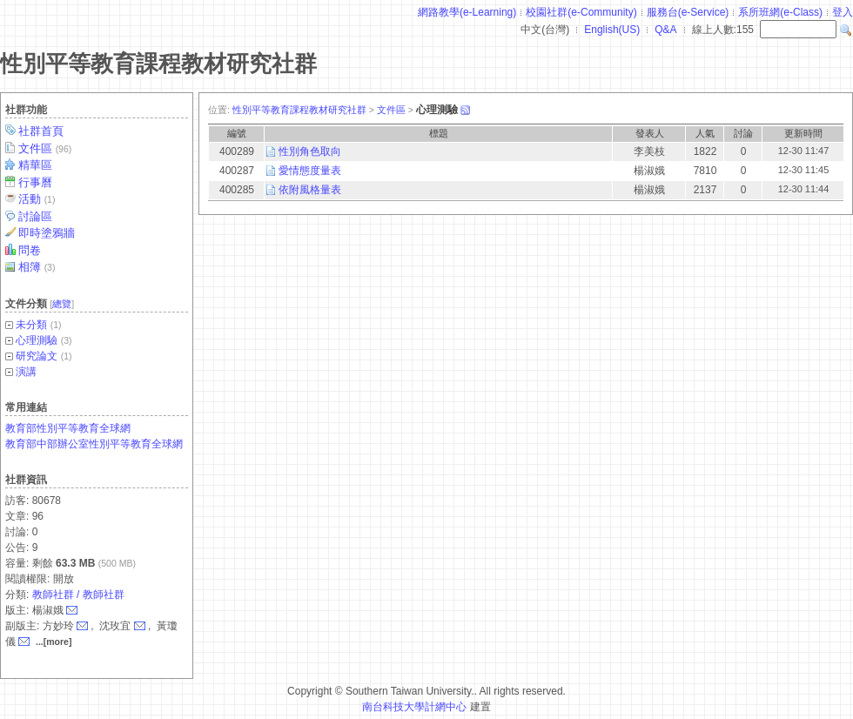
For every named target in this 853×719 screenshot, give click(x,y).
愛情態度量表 (310, 171)
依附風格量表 (310, 190)
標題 (438, 133)
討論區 (36, 216)
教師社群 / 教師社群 (78, 594)
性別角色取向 (310, 151)
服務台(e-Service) (688, 12)
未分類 (31, 325)
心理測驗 (36, 340)
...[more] (53, 641)
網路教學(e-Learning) (467, 12)
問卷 (31, 250)
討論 (743, 133)
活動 (37, 198)
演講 (26, 372)
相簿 (37, 266)
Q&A (665, 30)
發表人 (649, 133)
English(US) (612, 30)
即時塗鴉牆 (47, 232)
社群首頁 (42, 131)
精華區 (36, 164)
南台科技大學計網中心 (414, 707)
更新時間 (803, 133)
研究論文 (36, 356)
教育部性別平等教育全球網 (68, 428)
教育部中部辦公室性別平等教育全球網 (94, 444)
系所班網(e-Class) (780, 12)
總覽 (61, 304)
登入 (842, 12)
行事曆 (36, 182)
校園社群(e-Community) (581, 12)
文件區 (46, 148)
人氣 (705, 133)
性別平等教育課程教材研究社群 (158, 63)
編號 (236, 133)
